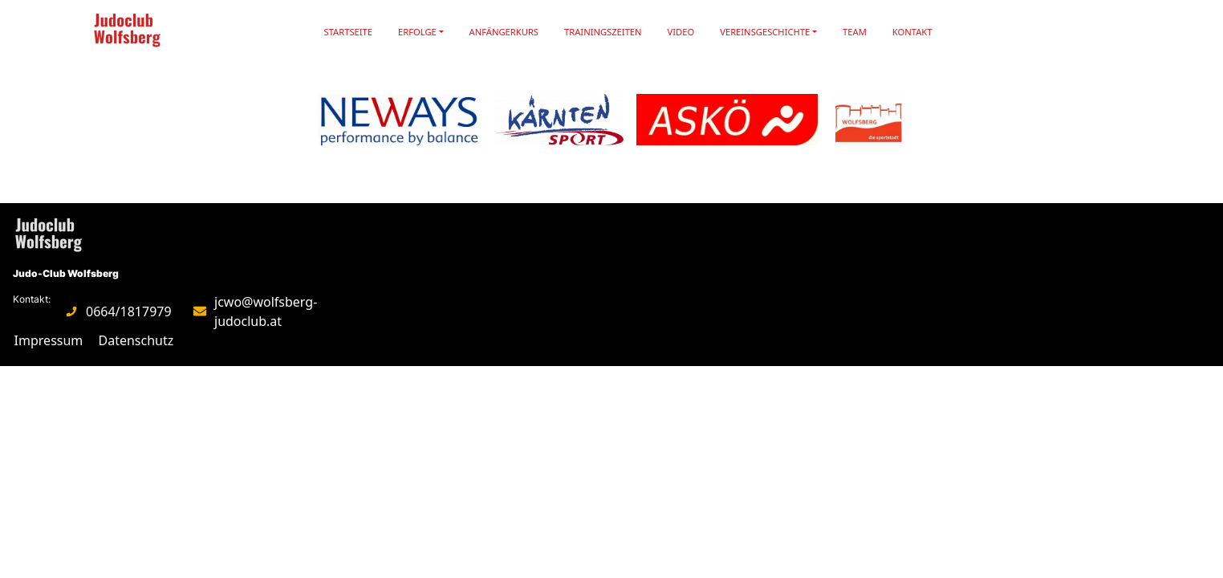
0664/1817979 (129, 311)
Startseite (348, 32)
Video (681, 32)
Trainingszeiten (603, 32)
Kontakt (912, 32)
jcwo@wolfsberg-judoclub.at (265, 311)
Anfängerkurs (503, 32)
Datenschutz (136, 340)
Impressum (48, 340)
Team (855, 32)
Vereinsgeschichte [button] (765, 32)
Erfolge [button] (417, 32)
